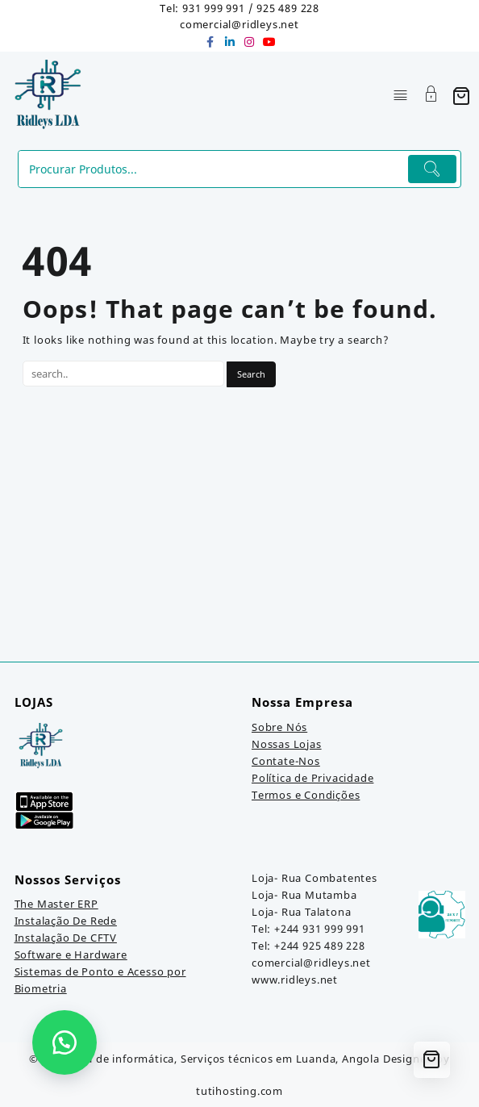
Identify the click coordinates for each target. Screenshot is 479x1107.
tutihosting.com (239, 1091)
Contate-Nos (286, 761)
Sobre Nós (279, 727)
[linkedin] (229, 42)
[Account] (431, 95)
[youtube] (268, 42)
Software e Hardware (71, 954)
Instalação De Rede (66, 920)
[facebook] (210, 42)
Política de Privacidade (312, 778)
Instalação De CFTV (66, 937)
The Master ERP (56, 903)
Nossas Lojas (287, 744)
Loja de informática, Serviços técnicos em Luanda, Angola (225, 1058)
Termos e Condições (306, 794)
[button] (64, 1042)
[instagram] (249, 42)
